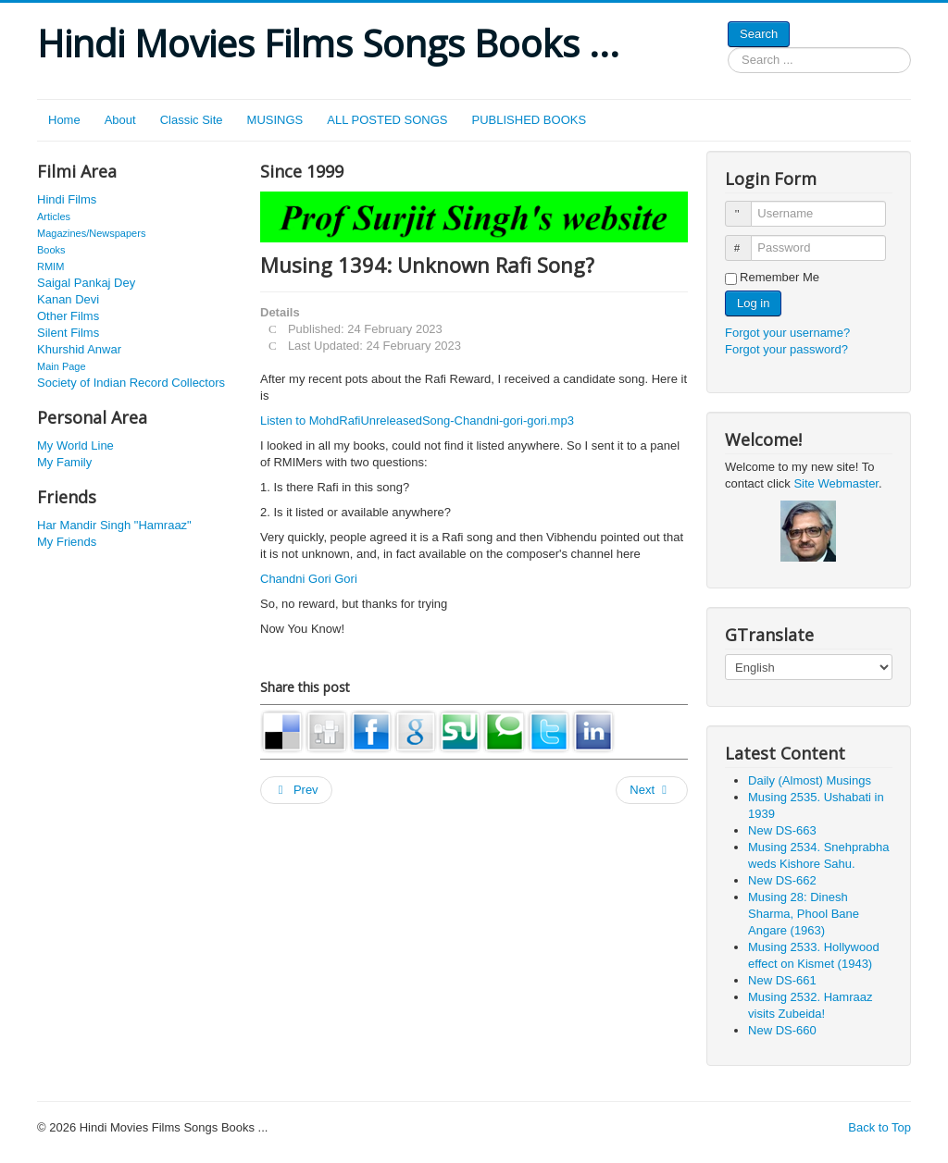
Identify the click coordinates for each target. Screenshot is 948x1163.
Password (746, 240)
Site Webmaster (836, 483)
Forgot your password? (786, 349)
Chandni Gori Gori (308, 579)
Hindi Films (66, 199)
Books (51, 249)
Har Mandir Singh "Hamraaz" (114, 525)
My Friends (66, 542)
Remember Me (779, 277)
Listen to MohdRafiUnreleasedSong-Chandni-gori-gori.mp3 (417, 420)
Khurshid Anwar (79, 349)
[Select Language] (808, 667)
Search (759, 34)
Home (64, 120)
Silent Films (68, 333)
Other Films (68, 316)
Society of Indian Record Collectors (131, 383)
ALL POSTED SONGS (387, 120)
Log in (753, 303)
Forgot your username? (787, 333)
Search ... (728, 47)
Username (746, 205)
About (120, 120)
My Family (64, 462)
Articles (53, 216)
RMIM (50, 266)
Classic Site (191, 120)
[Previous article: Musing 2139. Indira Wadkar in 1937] (296, 790)
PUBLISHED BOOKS (529, 120)
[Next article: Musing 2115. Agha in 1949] (652, 790)
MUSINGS (275, 120)
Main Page (61, 366)
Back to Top (879, 1127)
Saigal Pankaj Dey (86, 283)
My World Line (75, 445)
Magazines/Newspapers (91, 233)
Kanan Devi (68, 299)
